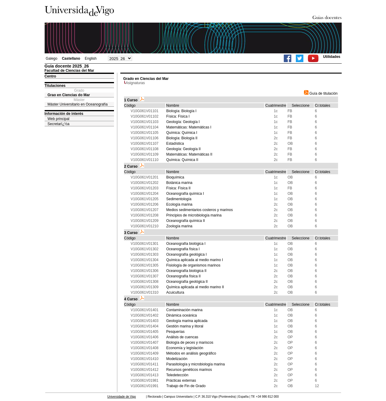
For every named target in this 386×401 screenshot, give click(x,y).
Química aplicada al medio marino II (195, 287)
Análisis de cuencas (182, 337)
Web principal (58, 119)
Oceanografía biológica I (185, 244)
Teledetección (177, 375)
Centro (50, 76)
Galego (52, 58)
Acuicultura (175, 292)
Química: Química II (182, 160)
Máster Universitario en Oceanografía (78, 104)
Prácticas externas (181, 380)
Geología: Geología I (183, 122)
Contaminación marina (184, 310)
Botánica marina (179, 183)
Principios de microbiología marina (193, 215)
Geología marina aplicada (186, 321)
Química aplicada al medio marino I (194, 260)
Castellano (71, 58)
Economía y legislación (184, 348)
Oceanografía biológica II (186, 271)
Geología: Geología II (183, 149)
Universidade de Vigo (121, 396)
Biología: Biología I (181, 111)
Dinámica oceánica (181, 315)
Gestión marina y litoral (184, 326)
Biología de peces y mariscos (189, 342)
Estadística (175, 143)
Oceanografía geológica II (186, 281)
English (90, 58)
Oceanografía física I (183, 249)
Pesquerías (175, 332)
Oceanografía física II (183, 276)
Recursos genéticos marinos (189, 370)
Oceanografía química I (185, 193)
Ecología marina (179, 204)
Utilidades (331, 57)
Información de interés (64, 114)
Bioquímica (175, 177)
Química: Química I (181, 133)
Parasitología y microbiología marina (195, 364)
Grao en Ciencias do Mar (69, 95)
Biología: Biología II (181, 138)
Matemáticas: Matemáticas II (189, 154)
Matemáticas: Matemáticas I (188, 127)
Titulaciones (55, 86)
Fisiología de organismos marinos (193, 265)
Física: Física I (177, 116)
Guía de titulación (321, 93)
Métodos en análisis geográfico (191, 353)
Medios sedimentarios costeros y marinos (199, 210)
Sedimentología (178, 199)
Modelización (176, 359)
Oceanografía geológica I (186, 254)
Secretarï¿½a (59, 124)
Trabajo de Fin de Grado (185, 386)
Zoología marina (179, 226)
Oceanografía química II (185, 221)
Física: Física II (178, 188)
